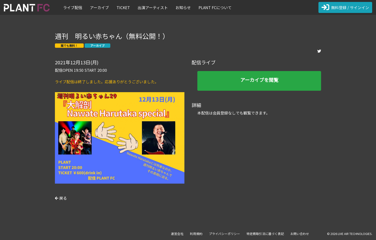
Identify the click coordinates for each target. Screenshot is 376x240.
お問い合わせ (299, 233)
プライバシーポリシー (224, 233)
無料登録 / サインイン (345, 7)
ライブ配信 (72, 7)
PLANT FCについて (215, 7)
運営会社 (177, 233)
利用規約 (196, 233)
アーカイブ (99, 7)
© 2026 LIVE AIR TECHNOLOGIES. (349, 233)
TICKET (123, 7)
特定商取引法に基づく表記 (265, 233)
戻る (61, 198)
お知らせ (183, 7)
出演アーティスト (153, 7)
